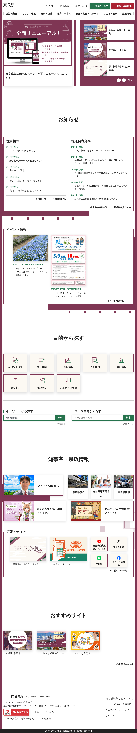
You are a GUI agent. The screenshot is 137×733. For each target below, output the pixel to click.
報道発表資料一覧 (98, 207)
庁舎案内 (46, 718)
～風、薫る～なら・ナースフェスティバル (94, 150)
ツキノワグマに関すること (22, 150)
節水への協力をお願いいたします (25, 180)
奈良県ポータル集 (117, 50)
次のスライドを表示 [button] (124, 80)
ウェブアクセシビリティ (117, 710)
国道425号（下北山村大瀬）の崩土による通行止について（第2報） (100, 187)
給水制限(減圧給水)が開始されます (26, 160)
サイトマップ (112, 715)
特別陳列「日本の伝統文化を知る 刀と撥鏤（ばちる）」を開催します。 (99, 161)
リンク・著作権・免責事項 (118, 704)
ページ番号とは (126, 424)
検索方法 (61, 424)
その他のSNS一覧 (118, 570)
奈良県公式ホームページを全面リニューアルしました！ (36, 76)
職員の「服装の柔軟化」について (25, 190)
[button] (47, 5)
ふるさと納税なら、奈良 (119, 32)
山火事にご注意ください (21, 170)
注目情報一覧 (39, 199)
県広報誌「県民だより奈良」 (119, 68)
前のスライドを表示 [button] (119, 80)
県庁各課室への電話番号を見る (21, 718)
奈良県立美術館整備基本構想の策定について (95, 199)
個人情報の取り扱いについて (119, 698)
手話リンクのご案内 (44, 712)
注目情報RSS (59, 199)
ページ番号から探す (88, 411)
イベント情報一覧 (115, 301)
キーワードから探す (19, 411)
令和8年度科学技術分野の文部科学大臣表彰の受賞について (100, 174)
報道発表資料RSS (122, 207)
